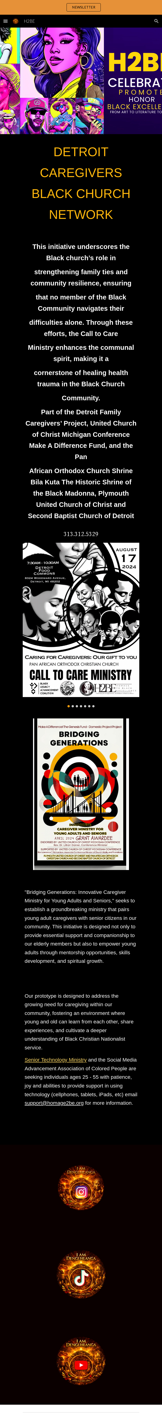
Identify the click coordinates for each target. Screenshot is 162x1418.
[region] (81, 7)
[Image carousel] (81, 625)
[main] (81, 183)
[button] (5, 21)
